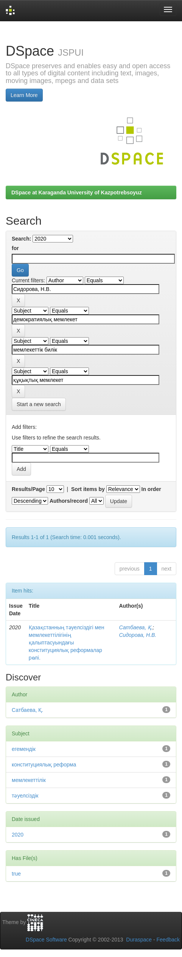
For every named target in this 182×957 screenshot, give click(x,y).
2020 (17, 835)
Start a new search (39, 404)
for (15, 248)
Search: (21, 239)
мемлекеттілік (29, 780)
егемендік (24, 749)
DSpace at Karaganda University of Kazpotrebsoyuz (76, 192)
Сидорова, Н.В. (137, 635)
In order (151, 489)
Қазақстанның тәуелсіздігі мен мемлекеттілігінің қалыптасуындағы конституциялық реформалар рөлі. (66, 642)
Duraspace (139, 940)
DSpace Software (46, 940)
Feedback (168, 940)
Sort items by (88, 489)
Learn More (24, 95)
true (16, 874)
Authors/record (69, 501)
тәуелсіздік (25, 796)
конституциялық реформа (44, 765)
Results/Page (28, 489)
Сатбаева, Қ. (135, 627)
